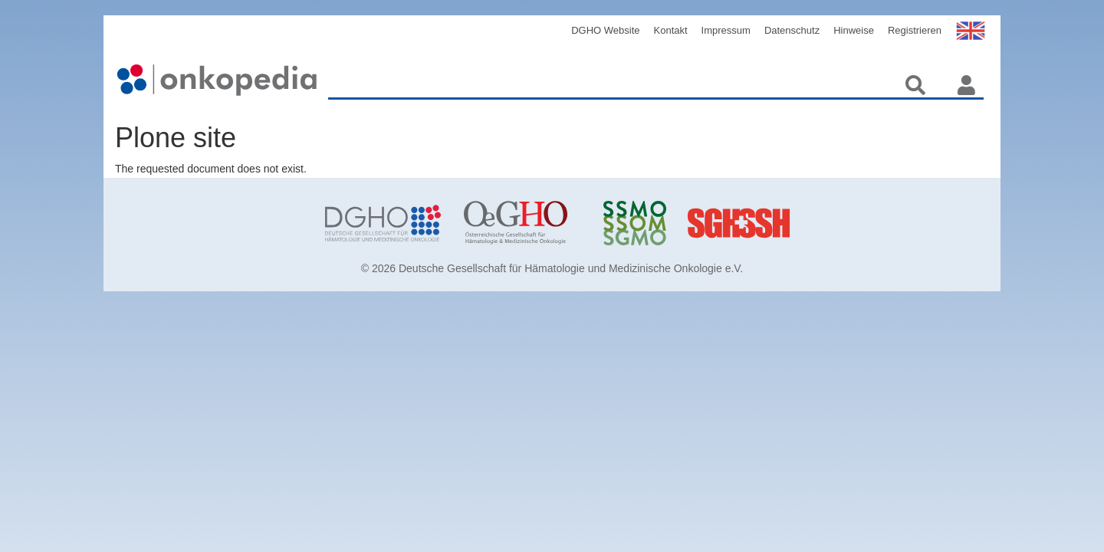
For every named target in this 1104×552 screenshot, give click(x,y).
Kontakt (671, 30)
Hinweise (853, 30)
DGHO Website (605, 30)
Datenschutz (792, 30)
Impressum (726, 30)
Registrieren (914, 30)
